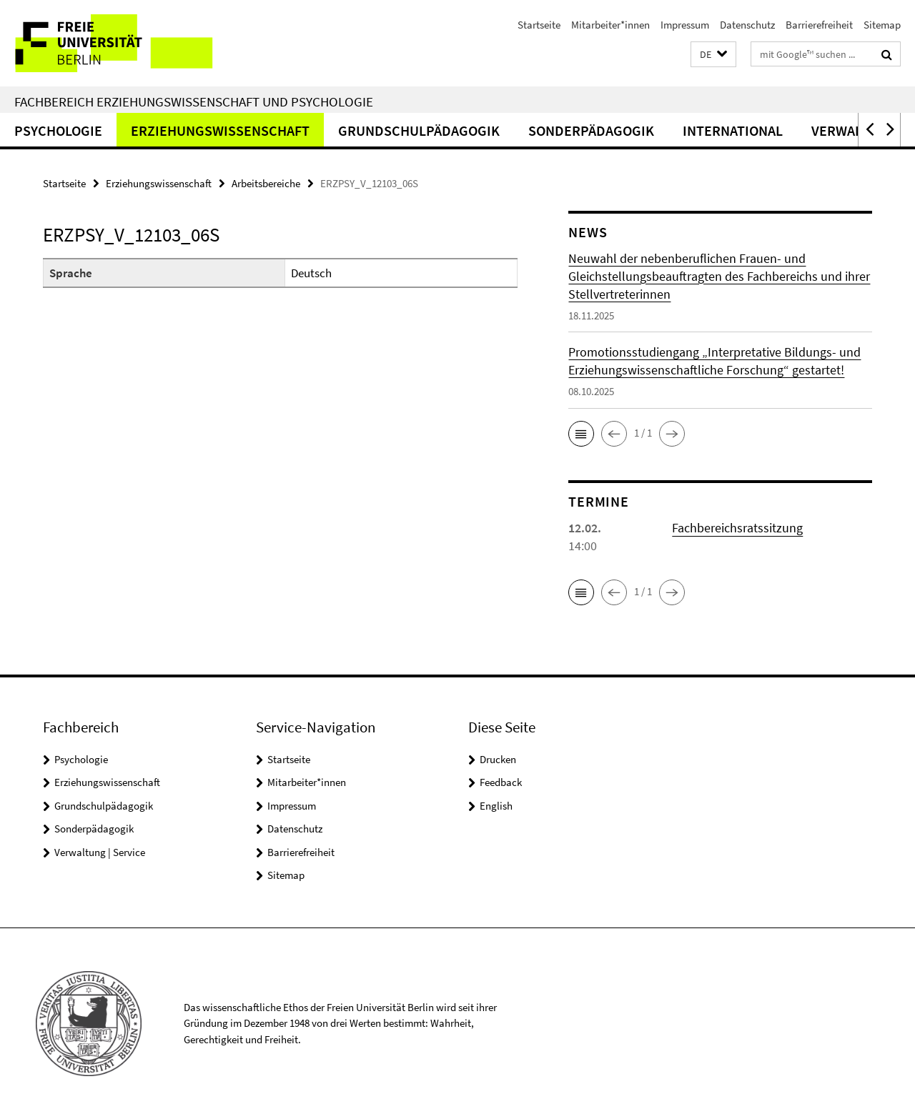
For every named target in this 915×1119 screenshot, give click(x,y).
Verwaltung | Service (99, 852)
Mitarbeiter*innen (610, 24)
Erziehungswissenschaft (220, 130)
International (733, 130)
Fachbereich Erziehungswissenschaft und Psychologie (193, 101)
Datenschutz (747, 24)
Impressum (685, 24)
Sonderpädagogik (591, 130)
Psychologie (58, 130)
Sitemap (882, 24)
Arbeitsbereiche (266, 183)
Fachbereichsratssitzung (737, 527)
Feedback (501, 782)
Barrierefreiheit (819, 24)
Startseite (539, 24)
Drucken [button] (498, 759)
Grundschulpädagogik (419, 130)
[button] (713, 54)
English (496, 805)
